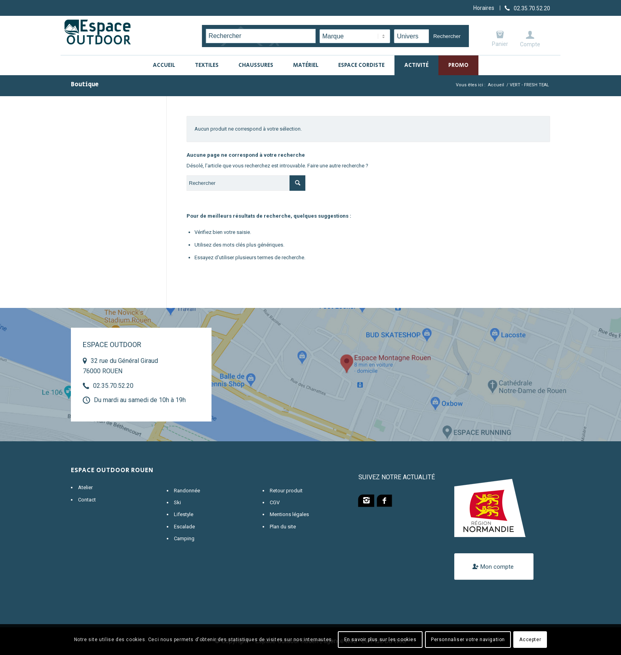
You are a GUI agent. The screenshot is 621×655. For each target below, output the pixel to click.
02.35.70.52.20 (113, 385)
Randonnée (187, 491)
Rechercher (447, 36)
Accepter (530, 639)
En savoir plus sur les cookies (380, 639)
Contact (87, 500)
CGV (275, 502)
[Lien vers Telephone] (527, 8)
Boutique (85, 84)
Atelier (85, 487)
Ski (177, 502)
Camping (184, 538)
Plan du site (283, 527)
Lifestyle (183, 514)
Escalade (184, 527)
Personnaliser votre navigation (468, 639)
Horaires (483, 8)
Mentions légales (289, 514)
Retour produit (286, 491)
